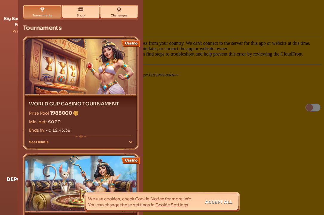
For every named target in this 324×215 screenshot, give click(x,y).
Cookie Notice (149, 199)
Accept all (218, 201)
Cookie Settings (171, 204)
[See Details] (130, 142)
